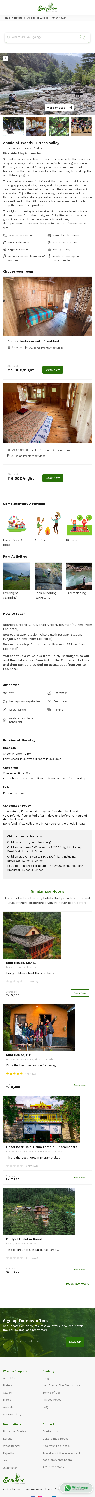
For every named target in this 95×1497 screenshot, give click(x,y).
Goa (6, 1460)
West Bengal (11, 1445)
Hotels (7, 1385)
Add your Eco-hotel (56, 1445)
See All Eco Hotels (77, 1283)
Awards (8, 1407)
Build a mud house (55, 1438)
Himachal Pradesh (15, 1431)
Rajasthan (9, 1453)
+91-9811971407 (53, 1467)
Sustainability (12, 1414)
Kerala (7, 1438)
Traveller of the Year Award (61, 1453)
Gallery (7, 1392)
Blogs (46, 1378)
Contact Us (50, 1431)
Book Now (52, 369)
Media (7, 1399)
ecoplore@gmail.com (57, 1459)
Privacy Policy (52, 1399)
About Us (9, 1378)
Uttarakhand (11, 1467)
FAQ (45, 1407)
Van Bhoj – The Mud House (61, 1385)
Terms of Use (52, 1392)
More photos (59, 108)
